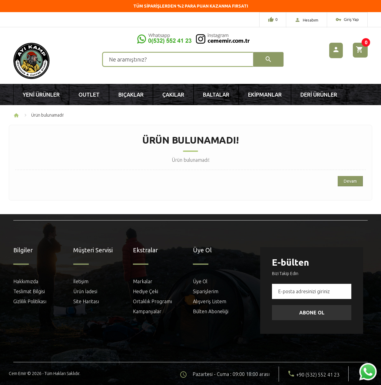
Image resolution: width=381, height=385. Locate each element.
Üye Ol (200, 281)
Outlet (89, 94)
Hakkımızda (25, 281)
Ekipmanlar (265, 94)
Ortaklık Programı (152, 301)
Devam (350, 181)
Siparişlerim (205, 291)
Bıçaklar (131, 94)
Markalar (142, 281)
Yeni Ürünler (41, 94)
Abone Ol (311, 312)
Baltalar (216, 94)
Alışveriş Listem (209, 301)
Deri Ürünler (318, 94)
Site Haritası (86, 301)
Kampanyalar (147, 311)
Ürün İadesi (85, 291)
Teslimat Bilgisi (29, 291)
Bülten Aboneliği (210, 311)
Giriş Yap (347, 20)
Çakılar (173, 94)
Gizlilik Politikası (29, 301)
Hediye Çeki (145, 291)
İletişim (80, 281)
